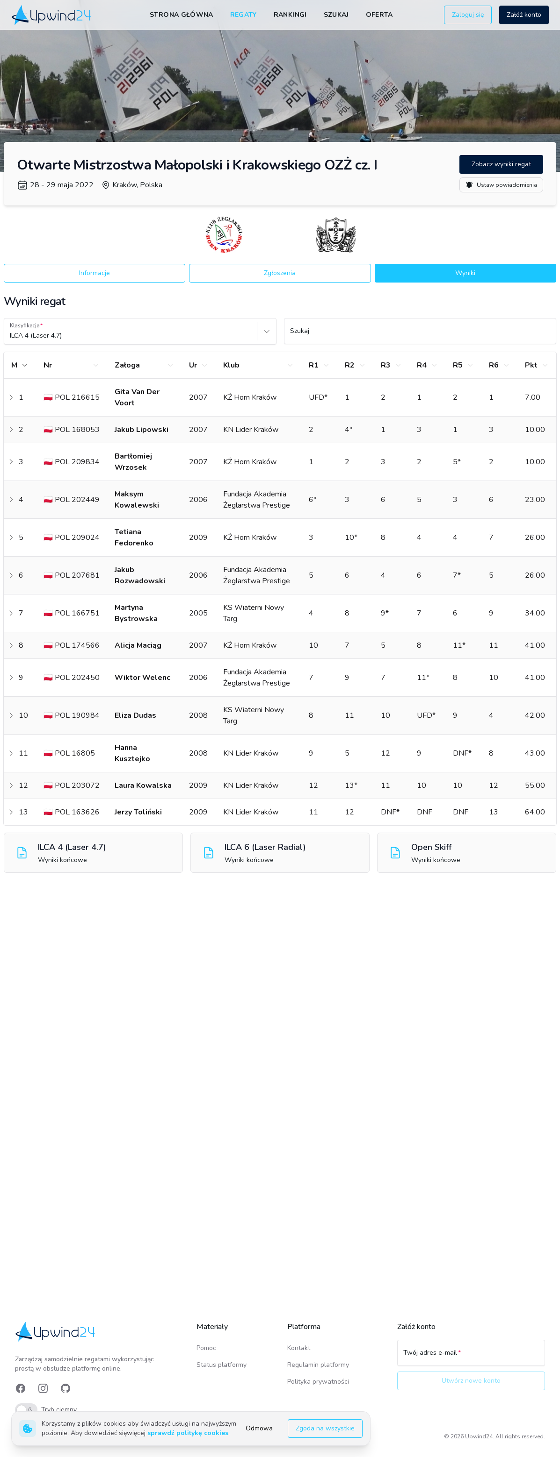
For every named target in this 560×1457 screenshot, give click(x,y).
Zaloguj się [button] (468, 14)
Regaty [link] (243, 14)
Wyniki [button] (465, 273)
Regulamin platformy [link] (318, 1364)
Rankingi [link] (290, 14)
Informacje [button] (94, 273)
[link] (52, 14)
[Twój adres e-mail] (471, 1357)
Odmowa (259, 1428)
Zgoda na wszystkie (325, 1428)
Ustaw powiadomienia (501, 185)
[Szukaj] (420, 335)
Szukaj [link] (336, 14)
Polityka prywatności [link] (318, 1381)
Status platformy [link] (221, 1364)
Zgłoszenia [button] (280, 273)
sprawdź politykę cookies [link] (187, 1433)
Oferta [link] (379, 14)
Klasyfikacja (25, 325)
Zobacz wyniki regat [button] (501, 164)
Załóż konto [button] (524, 14)
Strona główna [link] (181, 14)
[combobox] (11, 335)
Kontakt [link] (298, 1348)
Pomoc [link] (206, 1348)
